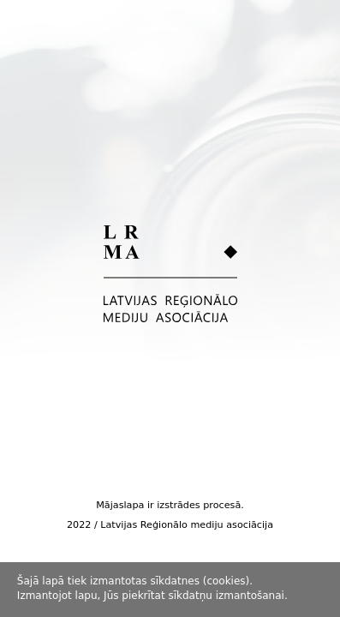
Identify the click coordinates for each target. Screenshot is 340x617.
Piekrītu (315, 589)
